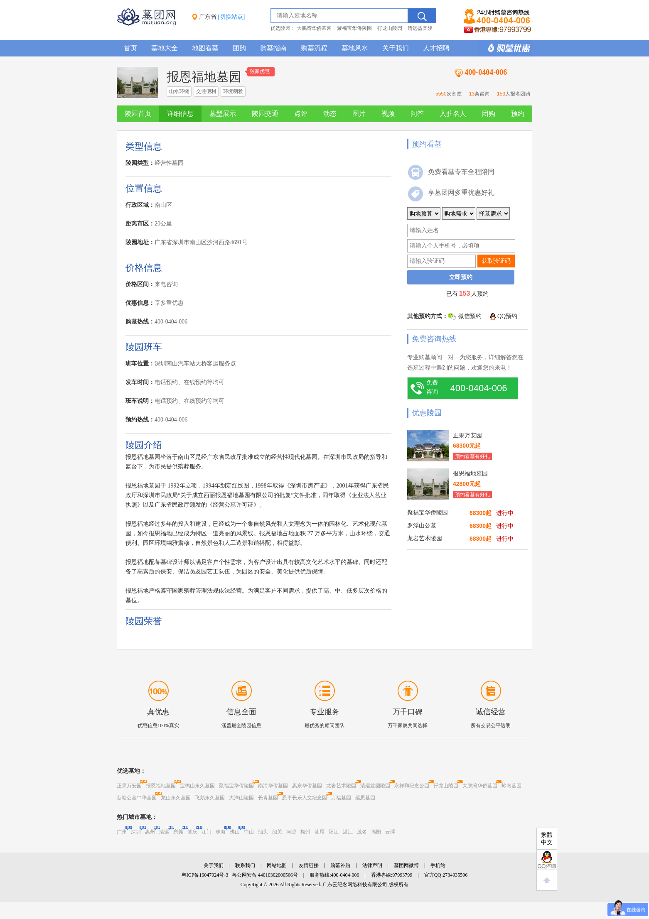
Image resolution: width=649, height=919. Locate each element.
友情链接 (309, 865)
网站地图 (277, 865)
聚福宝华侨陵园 (354, 28)
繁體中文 (547, 838)
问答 (417, 113)
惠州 (150, 832)
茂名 (362, 832)
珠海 (221, 832)
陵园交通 (265, 113)
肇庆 (192, 832)
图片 (359, 113)
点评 (300, 113)
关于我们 (395, 47)
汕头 (263, 832)
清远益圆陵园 (375, 786)
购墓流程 (314, 47)
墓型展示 (222, 113)
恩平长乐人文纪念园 (304, 798)
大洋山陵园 (241, 798)
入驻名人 (453, 113)
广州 (122, 832)
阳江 (334, 832)
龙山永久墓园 (176, 798)
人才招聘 (436, 47)
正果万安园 (129, 786)
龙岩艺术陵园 (341, 786)
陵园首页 (138, 113)
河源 (291, 832)
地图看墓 (205, 47)
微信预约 (470, 316)
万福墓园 (341, 798)
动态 (330, 113)
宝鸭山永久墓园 (197, 786)
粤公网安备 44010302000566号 (265, 875)
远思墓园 (365, 798)
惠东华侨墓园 (307, 786)
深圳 (136, 832)
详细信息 (180, 113)
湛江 (348, 832)
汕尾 (319, 832)
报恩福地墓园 (161, 786)
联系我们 (245, 865)
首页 (130, 47)
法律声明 (372, 865)
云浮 (390, 832)
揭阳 (376, 832)
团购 (239, 47)
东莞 (178, 832)
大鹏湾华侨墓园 (314, 28)
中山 (249, 832)
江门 (206, 832)
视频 (388, 113)
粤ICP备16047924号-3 (205, 875)
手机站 (437, 865)
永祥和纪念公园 (411, 786)
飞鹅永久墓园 (210, 798)
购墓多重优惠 (505, 48)
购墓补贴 (340, 865)
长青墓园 (268, 798)
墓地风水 (355, 47)
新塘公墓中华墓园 (137, 798)
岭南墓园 (511, 786)
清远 (164, 832)
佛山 (235, 832)
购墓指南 (273, 47)
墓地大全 (164, 47)
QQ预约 (507, 316)
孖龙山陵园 (389, 28)
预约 (517, 113)
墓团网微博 (406, 865)
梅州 (305, 832)
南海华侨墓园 (273, 786)
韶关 (277, 832)
